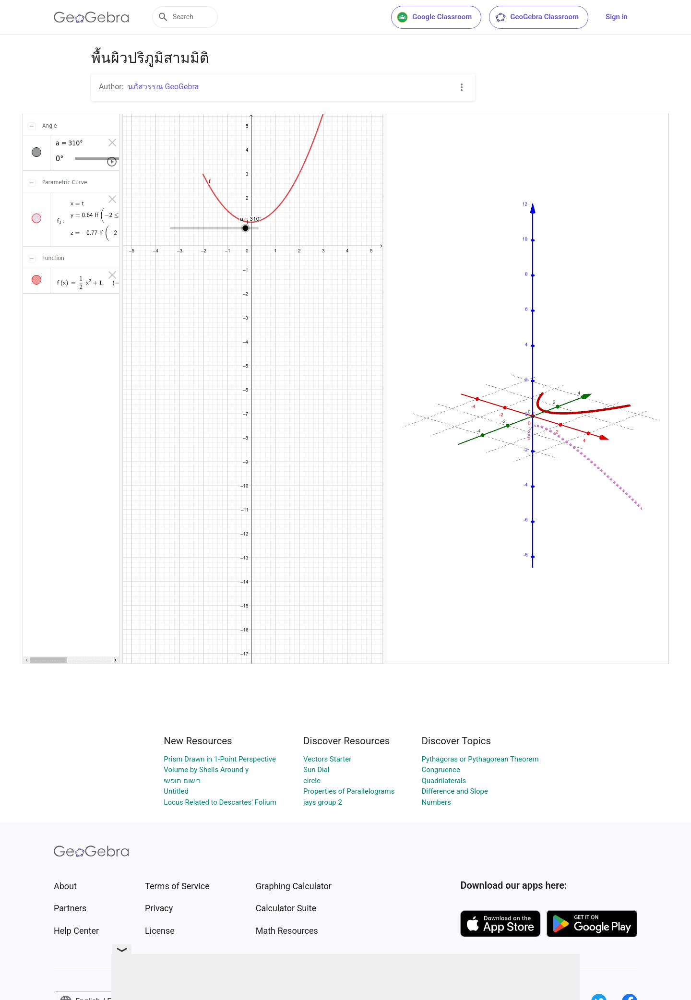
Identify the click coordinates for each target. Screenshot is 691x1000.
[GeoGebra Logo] (91, 17)
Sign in (617, 16)
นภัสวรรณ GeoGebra (163, 86)
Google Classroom (434, 17)
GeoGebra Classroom (537, 17)
